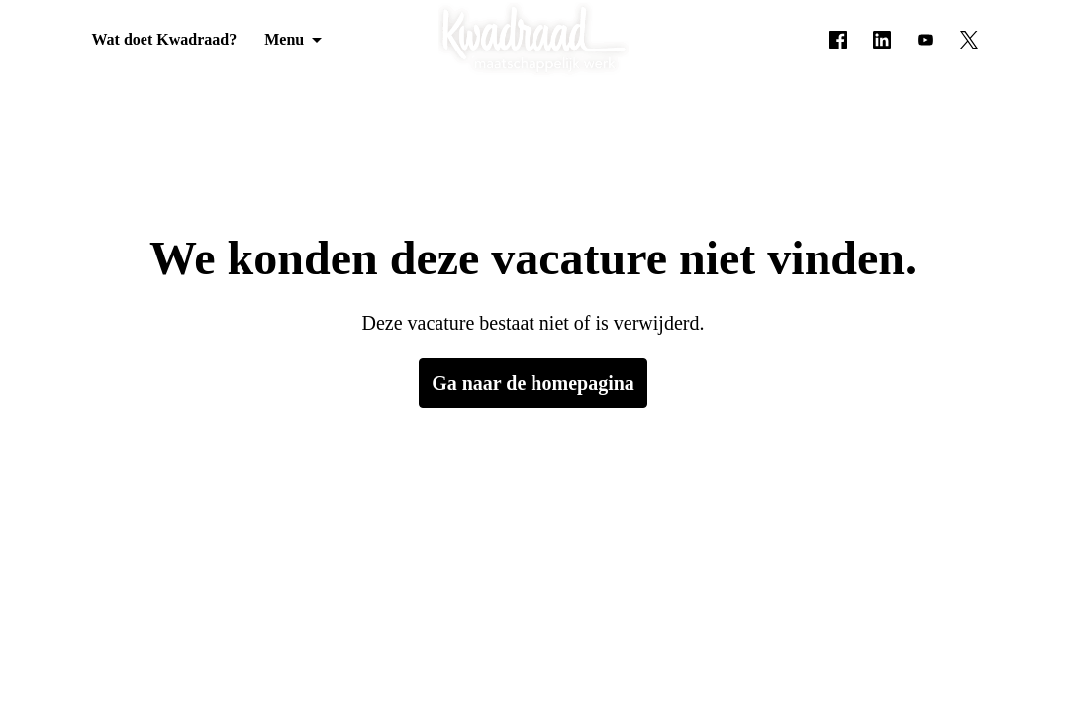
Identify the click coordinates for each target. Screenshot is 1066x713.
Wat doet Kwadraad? (158, 40)
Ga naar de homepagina (533, 382)
